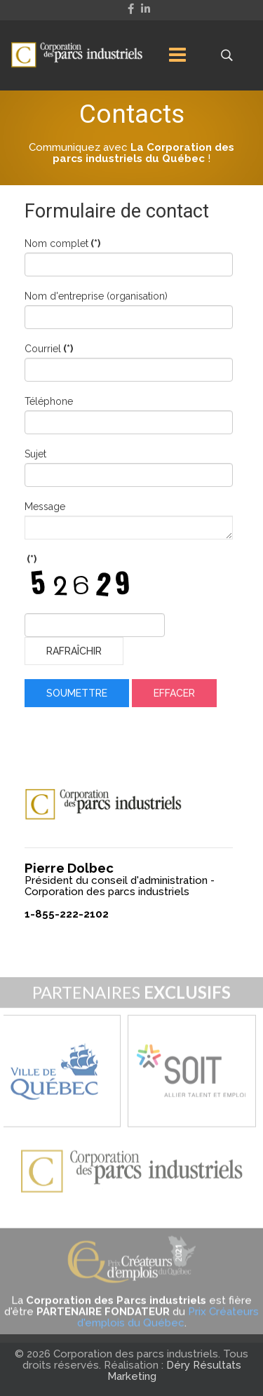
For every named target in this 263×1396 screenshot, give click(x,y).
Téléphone (49, 402)
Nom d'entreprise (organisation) (96, 297)
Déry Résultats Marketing (174, 1371)
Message (45, 508)
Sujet (35, 455)
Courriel (49, 350)
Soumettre (76, 694)
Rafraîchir (74, 652)
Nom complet (62, 244)
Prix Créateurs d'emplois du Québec (168, 1327)
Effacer (174, 694)
